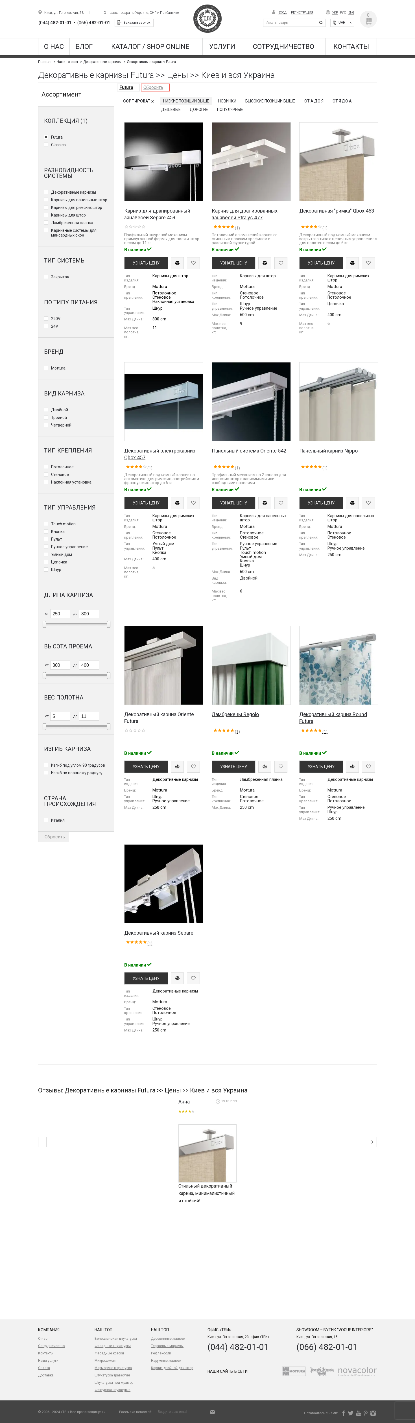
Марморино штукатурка (113, 1368)
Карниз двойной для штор (172, 1368)
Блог (84, 47)
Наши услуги (48, 1361)
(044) (55, 23)
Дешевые (171, 109)
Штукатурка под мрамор (114, 1383)
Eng (351, 12)
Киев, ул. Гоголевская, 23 (64, 13)
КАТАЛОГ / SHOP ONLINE (150, 47)
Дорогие (199, 109)
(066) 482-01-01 (326, 1347)
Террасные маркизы (167, 1346)
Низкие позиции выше (186, 101)
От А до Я (314, 101)
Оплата (44, 1368)
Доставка (46, 1375)
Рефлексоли (161, 1353)
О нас (54, 47)
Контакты (351, 47)
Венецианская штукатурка (116, 1339)
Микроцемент (106, 1361)
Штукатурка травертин (112, 1375)
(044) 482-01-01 (237, 1347)
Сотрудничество (283, 47)
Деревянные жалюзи (168, 1339)
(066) (93, 23)
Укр (335, 12)
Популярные (230, 109)
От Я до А (342, 101)
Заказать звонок (136, 23)
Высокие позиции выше (270, 101)
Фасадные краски (109, 1353)
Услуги (222, 47)
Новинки (227, 101)
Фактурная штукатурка (112, 1390)
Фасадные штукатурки (113, 1346)
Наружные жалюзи (166, 1361)
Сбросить (153, 87)
